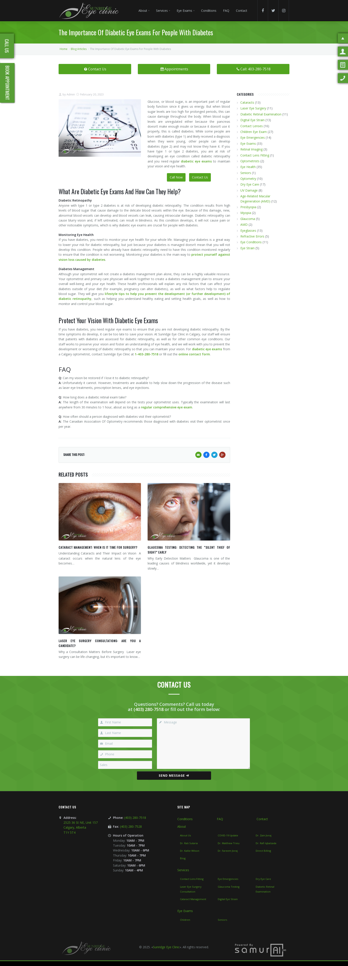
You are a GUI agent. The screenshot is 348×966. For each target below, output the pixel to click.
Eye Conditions (251, 242)
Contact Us (94, 69)
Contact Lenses (251, 126)
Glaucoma (247, 219)
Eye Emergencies (252, 137)
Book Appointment (7, 83)
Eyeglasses (248, 230)
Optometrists (249, 161)
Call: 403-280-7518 (253, 69)
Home (63, 49)
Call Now (176, 177)
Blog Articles (79, 49)
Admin (70, 94)
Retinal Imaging (251, 149)
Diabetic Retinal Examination (260, 114)
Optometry (248, 178)
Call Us (7, 46)
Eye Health (248, 167)
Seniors (245, 173)
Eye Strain (247, 248)
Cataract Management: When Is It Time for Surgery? (98, 547)
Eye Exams (248, 143)
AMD (244, 224)
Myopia (245, 213)
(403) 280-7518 (149, 709)
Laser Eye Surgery (253, 108)
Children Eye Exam (253, 132)
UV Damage (249, 190)
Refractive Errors (252, 236)
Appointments (174, 69)
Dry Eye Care (249, 184)
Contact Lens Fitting (254, 155)
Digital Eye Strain (252, 120)
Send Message (174, 775)
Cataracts (247, 102)
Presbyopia (248, 207)
